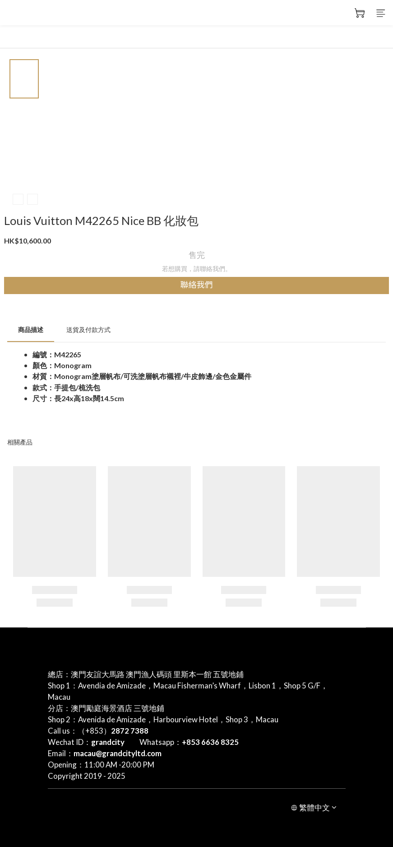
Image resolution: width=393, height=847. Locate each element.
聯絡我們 (196, 285)
